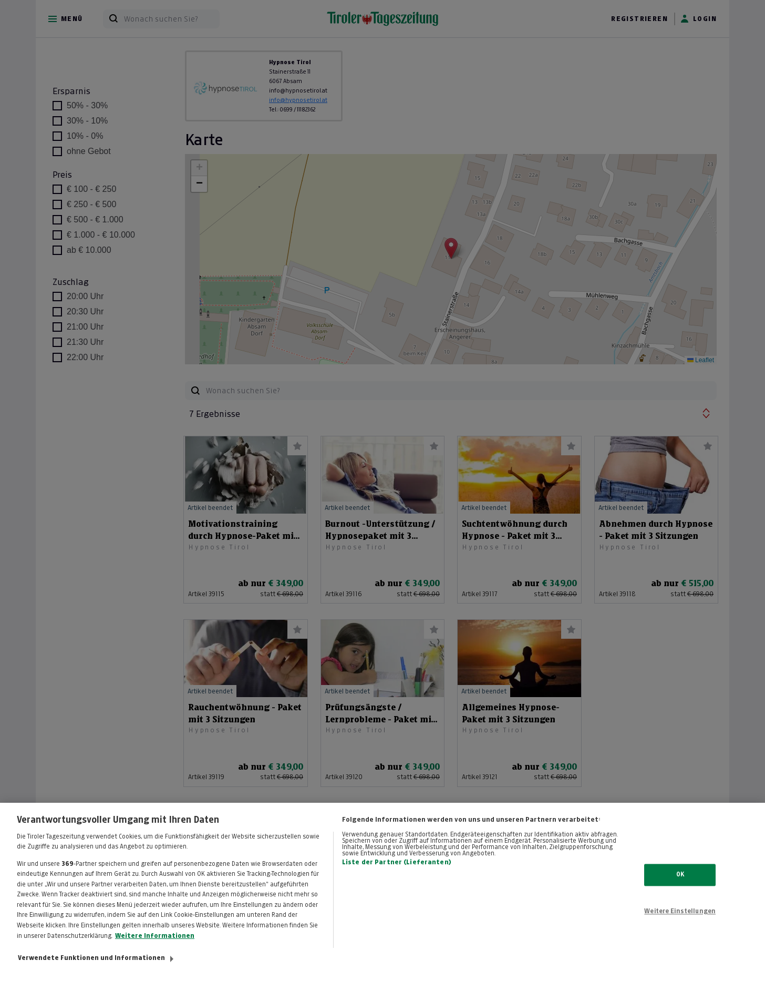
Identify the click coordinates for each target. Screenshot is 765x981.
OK (680, 885)
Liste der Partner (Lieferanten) (396, 873)
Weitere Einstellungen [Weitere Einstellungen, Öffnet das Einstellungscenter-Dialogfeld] (680, 922)
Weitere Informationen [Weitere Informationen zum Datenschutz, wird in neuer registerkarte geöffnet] (154, 946)
